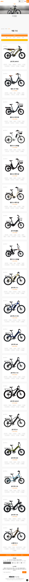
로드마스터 (18, 37)
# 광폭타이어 (14, 64)
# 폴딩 (15, 263)
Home (3, 28)
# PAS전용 (17, 66)
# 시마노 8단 (13, 66)
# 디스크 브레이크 (7, 66)
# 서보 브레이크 (14, 236)
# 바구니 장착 (7, 151)
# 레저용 (10, 64)
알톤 (6, 37)
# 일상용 (11, 121)
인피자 (14, 37)
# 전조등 (9, 236)
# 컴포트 (15, 121)
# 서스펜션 (23, 64)
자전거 (6, 28)
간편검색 (22, 2)
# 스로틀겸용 (22, 66)
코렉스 (23, 37)
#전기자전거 (5, 64)
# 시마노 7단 (13, 94)
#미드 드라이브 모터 (19, 547)
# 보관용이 (18, 263)
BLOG (18, 563)
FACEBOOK (14, 563)
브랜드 (9, 28)
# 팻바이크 (19, 64)
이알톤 (10, 37)
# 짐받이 (23, 121)
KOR (25, 1)
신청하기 (24, 572)
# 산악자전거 (14, 291)
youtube (23, 563)
